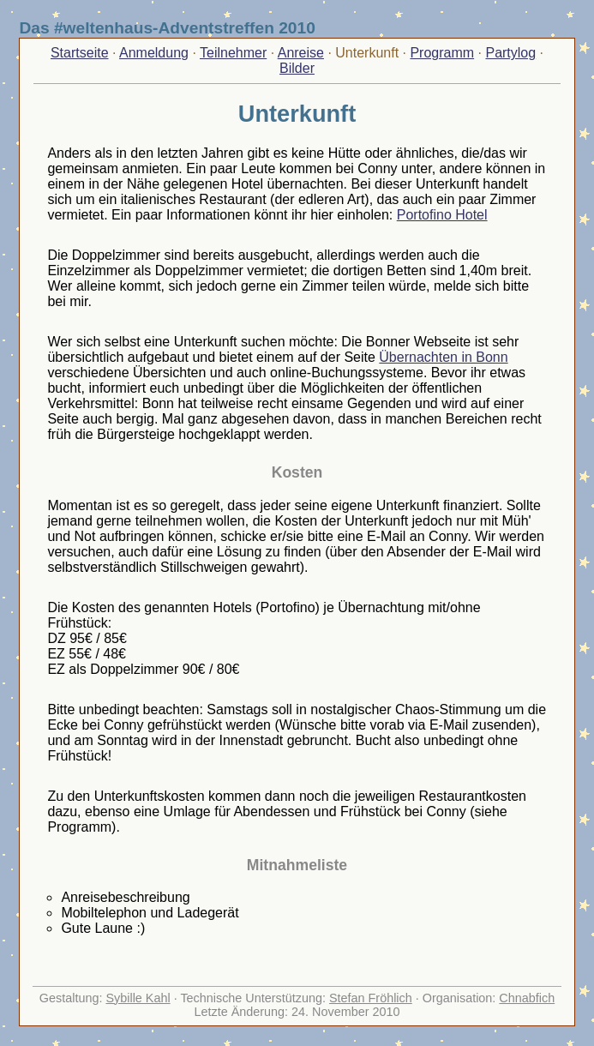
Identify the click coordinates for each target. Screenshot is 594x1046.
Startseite (80, 52)
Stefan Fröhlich (370, 998)
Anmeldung (154, 52)
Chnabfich (527, 998)
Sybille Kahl (137, 998)
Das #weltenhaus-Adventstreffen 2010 (167, 28)
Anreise (301, 52)
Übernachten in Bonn (443, 357)
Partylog (510, 52)
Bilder (297, 68)
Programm (442, 52)
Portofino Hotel (442, 214)
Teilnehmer (233, 52)
